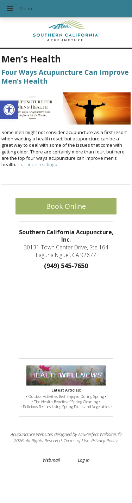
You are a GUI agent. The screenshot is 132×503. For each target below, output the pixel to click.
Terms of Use (76, 440)
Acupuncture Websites (32, 434)
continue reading (37, 164)
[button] (9, 110)
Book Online (66, 206)
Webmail (51, 460)
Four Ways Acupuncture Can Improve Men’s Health (65, 76)
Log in (83, 460)
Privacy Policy (104, 440)
